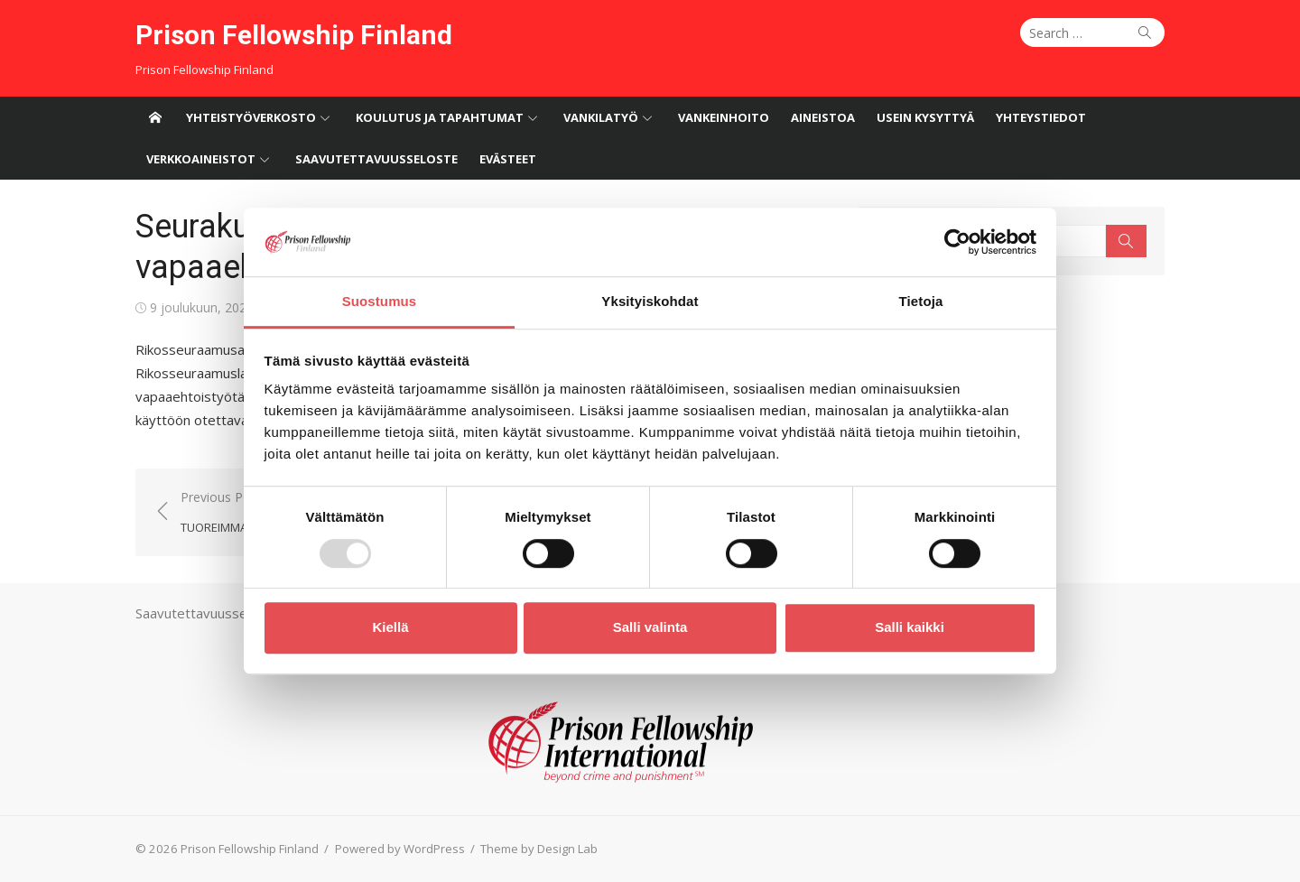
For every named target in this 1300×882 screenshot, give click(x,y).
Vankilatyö (600, 117)
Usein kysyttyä (925, 117)
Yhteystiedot (1041, 117)
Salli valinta (650, 627)
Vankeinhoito (723, 117)
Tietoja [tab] (921, 302)
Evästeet (507, 159)
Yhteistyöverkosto (251, 117)
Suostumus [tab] (379, 302)
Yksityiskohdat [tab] (649, 302)
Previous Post (253, 513)
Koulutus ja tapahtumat (440, 117)
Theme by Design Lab (539, 848)
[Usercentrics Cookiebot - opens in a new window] (957, 241)
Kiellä (390, 627)
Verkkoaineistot (200, 159)
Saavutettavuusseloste (376, 159)
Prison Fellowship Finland (293, 35)
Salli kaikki (909, 627)
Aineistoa (823, 117)
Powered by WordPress (400, 848)
